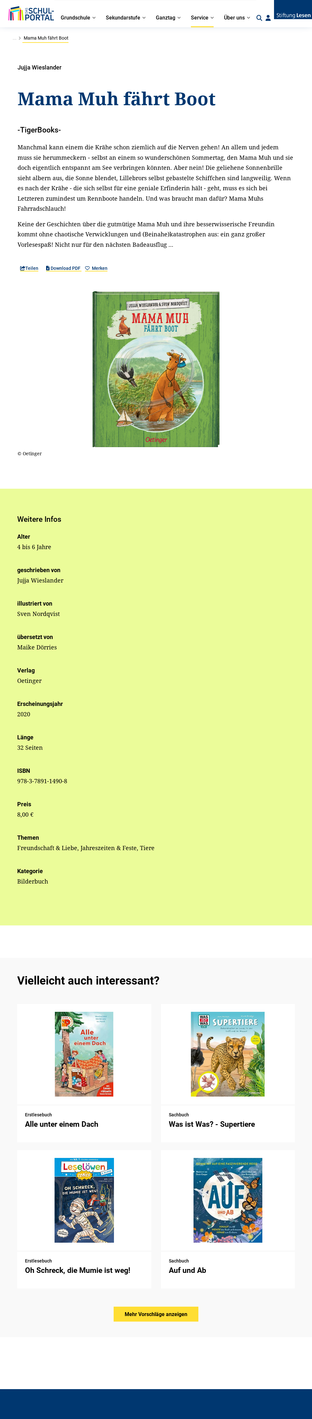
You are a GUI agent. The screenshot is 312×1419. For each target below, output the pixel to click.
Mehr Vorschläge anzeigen (156, 1314)
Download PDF (63, 268)
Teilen (29, 268)
